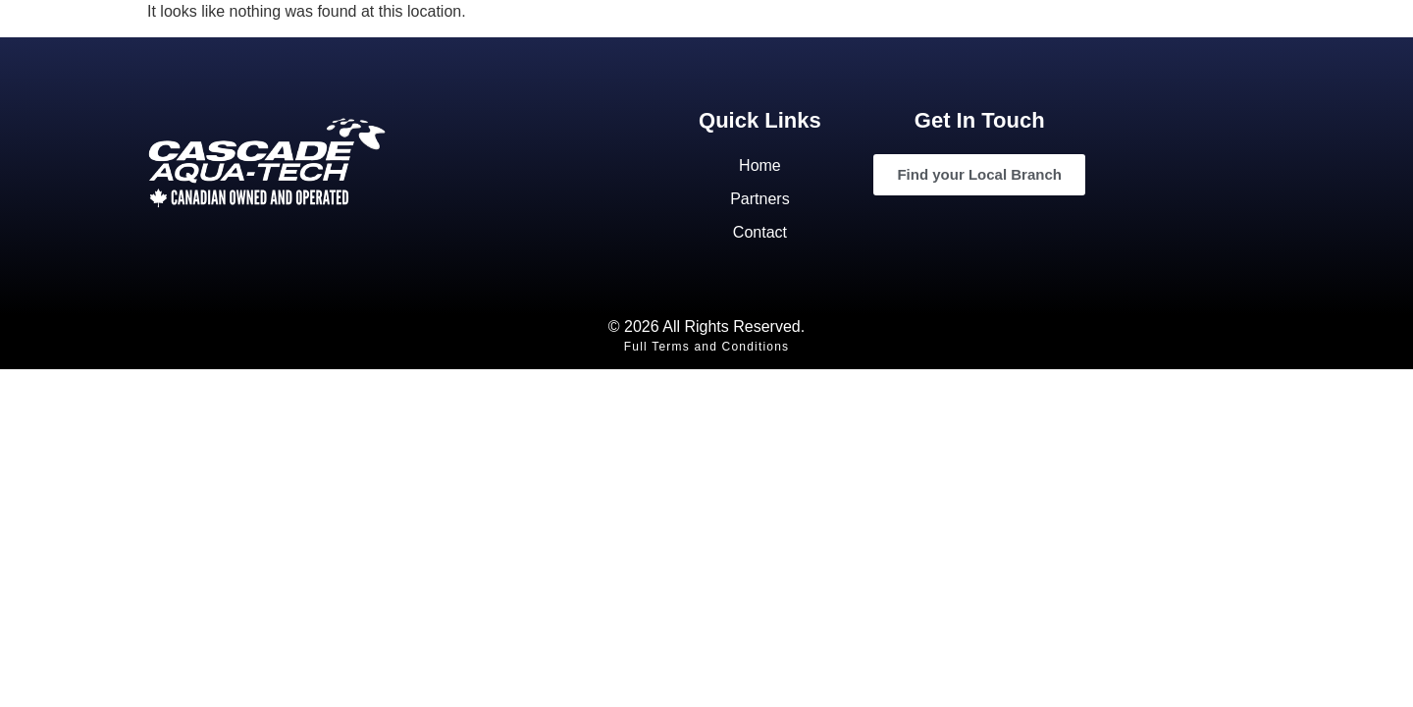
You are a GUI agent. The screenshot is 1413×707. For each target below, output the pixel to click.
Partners (759, 198)
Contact (760, 232)
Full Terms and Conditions (707, 347)
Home (760, 165)
